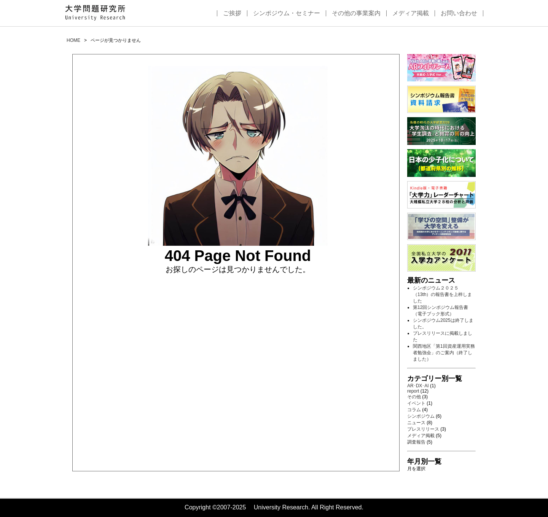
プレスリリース (423, 429)
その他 (414, 396)
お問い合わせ (459, 13)
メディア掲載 (410, 13)
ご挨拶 (232, 13)
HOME (73, 40)
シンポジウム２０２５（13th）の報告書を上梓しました (442, 294)
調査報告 (416, 442)
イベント (416, 403)
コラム (414, 409)
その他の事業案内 (356, 13)
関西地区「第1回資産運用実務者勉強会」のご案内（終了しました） (444, 353)
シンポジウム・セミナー (286, 13)
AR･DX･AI (418, 385)
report (413, 391)
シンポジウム (421, 416)
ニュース (416, 422)
